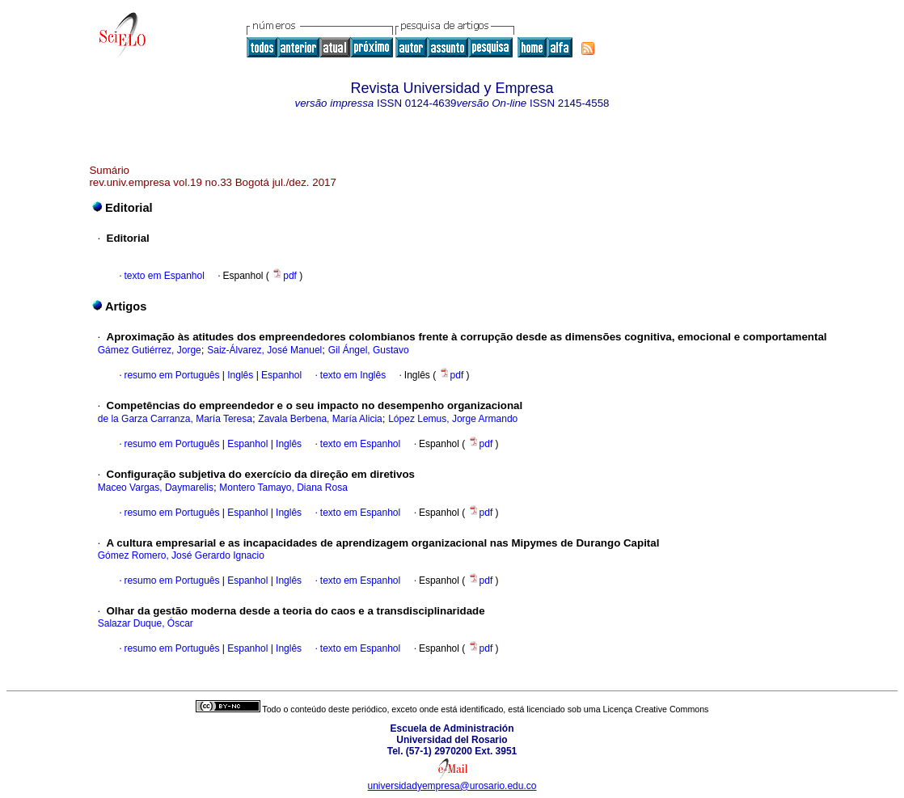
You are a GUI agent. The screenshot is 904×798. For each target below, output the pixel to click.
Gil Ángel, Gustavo (368, 350)
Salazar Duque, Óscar (145, 623)
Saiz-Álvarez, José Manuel (264, 350)
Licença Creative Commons (656, 709)
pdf (285, 275)
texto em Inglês (353, 375)
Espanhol (280, 375)
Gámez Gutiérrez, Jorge (149, 350)
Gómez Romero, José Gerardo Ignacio (181, 555)
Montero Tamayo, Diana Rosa (283, 487)
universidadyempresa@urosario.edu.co (452, 786)
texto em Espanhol (164, 275)
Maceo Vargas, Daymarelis (155, 487)
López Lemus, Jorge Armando (452, 418)
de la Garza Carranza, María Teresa (175, 418)
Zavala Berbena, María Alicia (320, 418)
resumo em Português (171, 375)
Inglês (239, 375)
